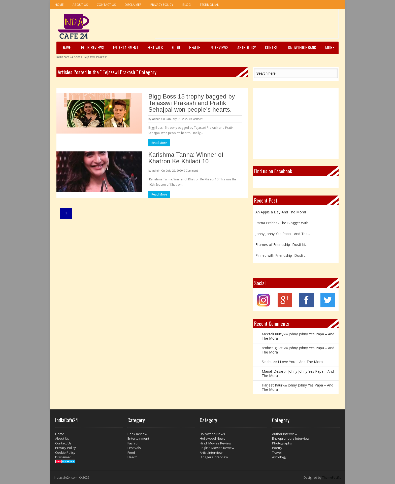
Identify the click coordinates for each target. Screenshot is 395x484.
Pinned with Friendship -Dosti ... (280, 255)
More (329, 48)
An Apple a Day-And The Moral (280, 212)
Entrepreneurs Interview (290, 438)
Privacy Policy (161, 5)
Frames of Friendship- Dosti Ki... (281, 244)
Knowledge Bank (302, 48)
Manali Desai (272, 371)
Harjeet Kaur (272, 385)
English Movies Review (217, 447)
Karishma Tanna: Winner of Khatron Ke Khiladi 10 (185, 158)
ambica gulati (272, 347)
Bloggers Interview (214, 457)
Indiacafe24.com (68, 57)
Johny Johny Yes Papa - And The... (282, 233)
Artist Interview (211, 452)
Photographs (282, 443)
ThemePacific (331, 477)
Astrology (246, 48)
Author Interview (284, 434)
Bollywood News (212, 434)
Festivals (155, 48)
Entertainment (125, 48)
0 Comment (196, 118)
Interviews (219, 48)
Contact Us (106, 5)
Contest (272, 48)
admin (156, 118)
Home (59, 5)
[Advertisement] (246, 25)
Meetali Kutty (272, 334)
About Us (80, 5)
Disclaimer (133, 5)
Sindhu (267, 361)
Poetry (277, 447)
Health (195, 48)
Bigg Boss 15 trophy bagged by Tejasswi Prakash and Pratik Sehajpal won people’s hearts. (191, 103)
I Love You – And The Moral (300, 361)
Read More (159, 143)
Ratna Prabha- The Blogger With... (283, 222)
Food (176, 48)
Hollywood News (212, 438)
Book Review (137, 434)
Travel (66, 48)
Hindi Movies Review (215, 443)
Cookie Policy (65, 452)
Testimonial (209, 5)
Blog (186, 5)
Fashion (133, 443)
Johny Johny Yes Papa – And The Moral (298, 336)
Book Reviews (92, 48)
